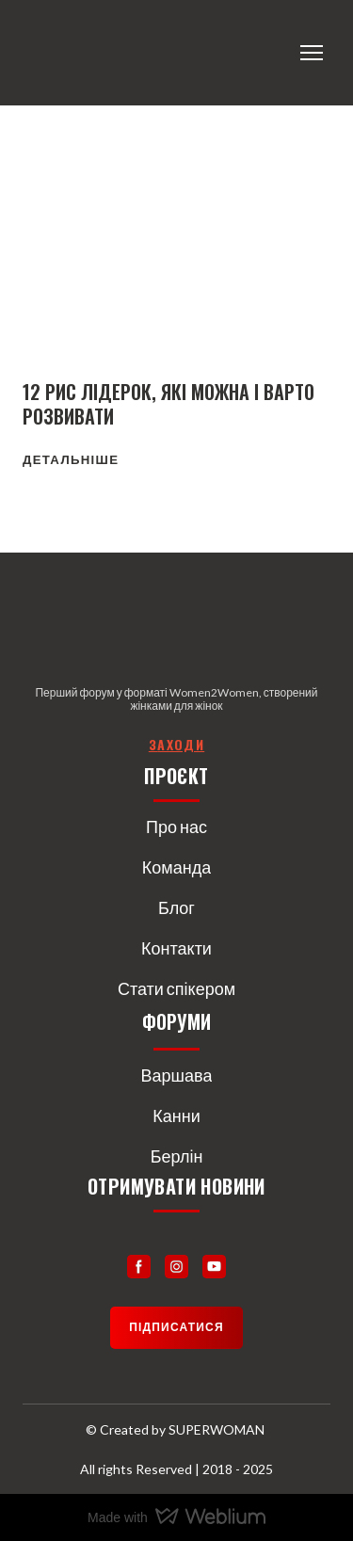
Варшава (177, 1075)
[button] (71, 460)
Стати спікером (176, 988)
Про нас (176, 826)
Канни (176, 1115)
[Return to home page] (100, 52)
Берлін (177, 1156)
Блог (176, 907)
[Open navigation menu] (311, 53)
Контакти (176, 948)
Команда (176, 867)
